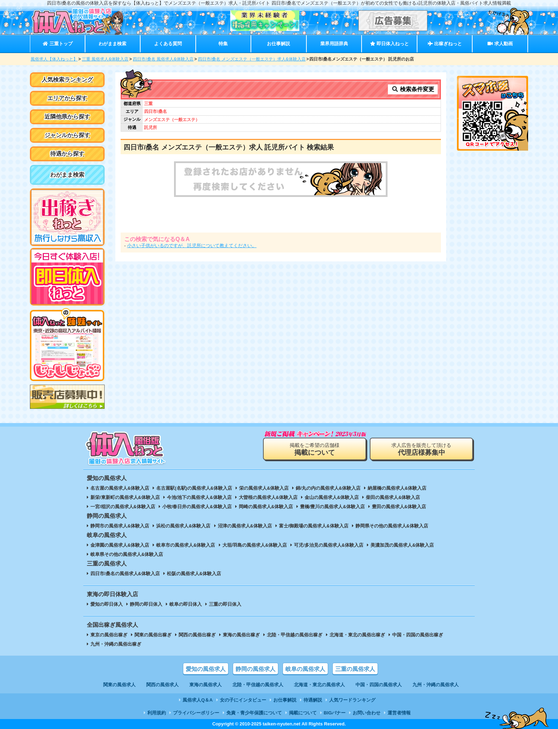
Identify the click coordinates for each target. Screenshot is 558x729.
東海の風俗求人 (205, 684)
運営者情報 (399, 712)
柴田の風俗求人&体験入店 (393, 497)
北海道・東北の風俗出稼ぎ (357, 634)
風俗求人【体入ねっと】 (54, 59)
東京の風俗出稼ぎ (108, 634)
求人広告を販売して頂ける (421, 449)
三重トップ (57, 43)
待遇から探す (67, 154)
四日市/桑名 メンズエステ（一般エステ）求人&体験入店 (252, 59)
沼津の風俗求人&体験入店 (245, 525)
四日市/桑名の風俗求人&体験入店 (125, 573)
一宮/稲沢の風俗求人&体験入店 (122, 506)
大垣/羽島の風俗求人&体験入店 (254, 545)
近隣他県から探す (67, 117)
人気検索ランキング (67, 80)
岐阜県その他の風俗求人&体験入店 (126, 554)
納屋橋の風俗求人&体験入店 (397, 488)
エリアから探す (67, 98)
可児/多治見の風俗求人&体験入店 (328, 545)
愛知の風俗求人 (206, 669)
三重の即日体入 (225, 604)
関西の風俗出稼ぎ (197, 634)
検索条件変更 (412, 89)
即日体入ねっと (389, 43)
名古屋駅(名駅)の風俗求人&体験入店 (194, 488)
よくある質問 (168, 43)
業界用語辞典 (334, 43)
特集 (223, 43)
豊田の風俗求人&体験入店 (399, 506)
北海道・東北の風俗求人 (319, 684)
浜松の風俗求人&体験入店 (183, 525)
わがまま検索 (112, 43)
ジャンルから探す (67, 135)
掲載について (303, 712)
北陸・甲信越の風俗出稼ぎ (294, 634)
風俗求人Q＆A (197, 700)
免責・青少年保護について (254, 712)
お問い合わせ (366, 712)
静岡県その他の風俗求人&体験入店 (392, 525)
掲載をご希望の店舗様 (314, 449)
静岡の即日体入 (146, 604)
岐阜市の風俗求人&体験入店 (185, 545)
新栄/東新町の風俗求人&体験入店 (125, 497)
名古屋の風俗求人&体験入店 (119, 488)
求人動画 (500, 43)
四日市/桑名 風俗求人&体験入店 (163, 59)
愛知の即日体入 (106, 604)
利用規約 (156, 712)
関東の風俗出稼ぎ (153, 634)
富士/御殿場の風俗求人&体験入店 (313, 525)
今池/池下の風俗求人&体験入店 (199, 497)
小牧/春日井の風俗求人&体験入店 (197, 506)
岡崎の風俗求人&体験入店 (266, 506)
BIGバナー (335, 712)
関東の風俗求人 (119, 684)
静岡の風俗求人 (255, 669)
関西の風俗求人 (162, 684)
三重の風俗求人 (355, 669)
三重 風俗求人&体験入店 (105, 59)
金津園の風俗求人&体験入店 (119, 545)
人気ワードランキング (352, 700)
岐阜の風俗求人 (305, 669)
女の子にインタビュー (243, 700)
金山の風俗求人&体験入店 (332, 497)
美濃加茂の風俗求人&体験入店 (402, 545)
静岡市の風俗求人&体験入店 (119, 525)
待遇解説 (313, 700)
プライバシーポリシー (196, 712)
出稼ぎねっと (444, 43)
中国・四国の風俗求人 (379, 684)
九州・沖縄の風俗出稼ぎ (115, 644)
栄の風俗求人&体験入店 (264, 488)
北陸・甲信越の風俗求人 (257, 684)
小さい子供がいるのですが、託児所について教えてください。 (192, 245)
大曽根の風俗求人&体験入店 (268, 497)
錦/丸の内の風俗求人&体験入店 (328, 488)
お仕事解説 (278, 43)
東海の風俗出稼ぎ (241, 634)
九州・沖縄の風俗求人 (435, 684)
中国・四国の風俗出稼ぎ (417, 634)
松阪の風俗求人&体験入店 (194, 573)
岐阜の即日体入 (185, 604)
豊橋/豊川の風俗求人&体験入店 (332, 506)
